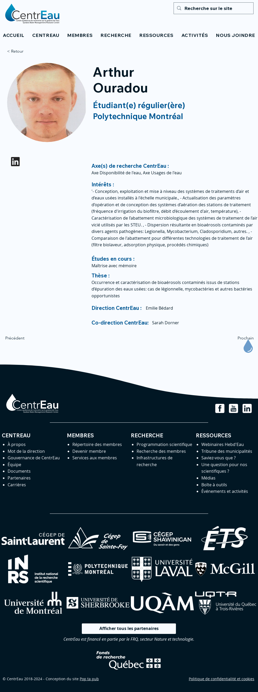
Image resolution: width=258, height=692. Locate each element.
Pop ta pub (89, 678)
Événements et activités (224, 491)
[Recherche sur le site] (213, 8)
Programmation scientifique (164, 444)
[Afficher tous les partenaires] (129, 628)
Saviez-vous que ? (218, 458)
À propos (17, 444)
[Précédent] (22, 338)
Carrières (17, 485)
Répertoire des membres (97, 444)
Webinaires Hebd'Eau (222, 444)
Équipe (14, 464)
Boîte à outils (214, 485)
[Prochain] (241, 338)
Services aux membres (94, 458)
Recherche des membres (161, 451)
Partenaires (19, 478)
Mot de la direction (26, 451)
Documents (19, 471)
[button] (45, 35)
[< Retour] (24, 51)
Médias (208, 478)
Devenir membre (89, 451)
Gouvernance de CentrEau (34, 458)
